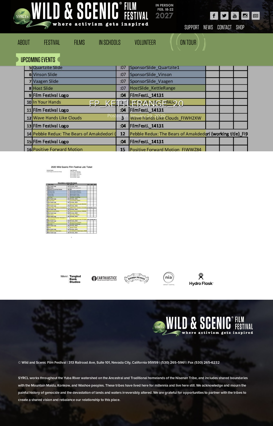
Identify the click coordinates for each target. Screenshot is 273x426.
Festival (52, 42)
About (24, 42)
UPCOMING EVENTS (38, 59)
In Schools (110, 42)
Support (191, 27)
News (208, 27)
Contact (224, 27)
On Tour (188, 42)
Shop (240, 27)
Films (79, 42)
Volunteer (145, 42)
